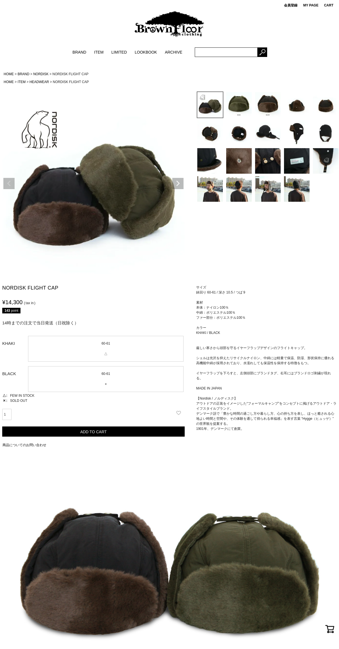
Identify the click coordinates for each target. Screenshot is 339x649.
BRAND (79, 52)
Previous (9, 183)
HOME (9, 74)
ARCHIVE (173, 52)
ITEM (98, 52)
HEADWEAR (39, 82)
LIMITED (119, 52)
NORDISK (41, 74)
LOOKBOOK (146, 52)
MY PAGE (310, 5)
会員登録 (290, 5)
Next (178, 183)
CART (328, 5)
